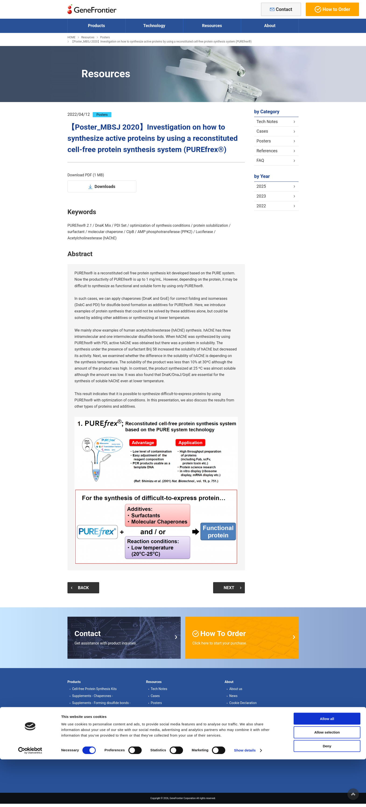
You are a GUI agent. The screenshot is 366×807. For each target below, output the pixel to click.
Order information (163, 741)
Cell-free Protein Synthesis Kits (94, 688)
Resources (87, 37)
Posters (105, 37)
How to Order (332, 9)
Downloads (105, 186)
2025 (261, 186)
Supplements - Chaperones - (92, 695)
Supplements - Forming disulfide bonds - (101, 702)
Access (234, 709)
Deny (327, 794)
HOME (71, 37)
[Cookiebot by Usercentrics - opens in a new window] (30, 797)
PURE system (82, 727)
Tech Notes (267, 121)
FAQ (260, 160)
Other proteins (82, 709)
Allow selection (327, 780)
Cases (262, 131)
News (233, 695)
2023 (261, 196)
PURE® (80, 734)
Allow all (327, 766)
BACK (86, 587)
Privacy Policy (239, 716)
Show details (245, 798)
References (267, 150)
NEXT (226, 587)
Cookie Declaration (243, 702)
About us (235, 688)
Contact (284, 9)
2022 (261, 205)
